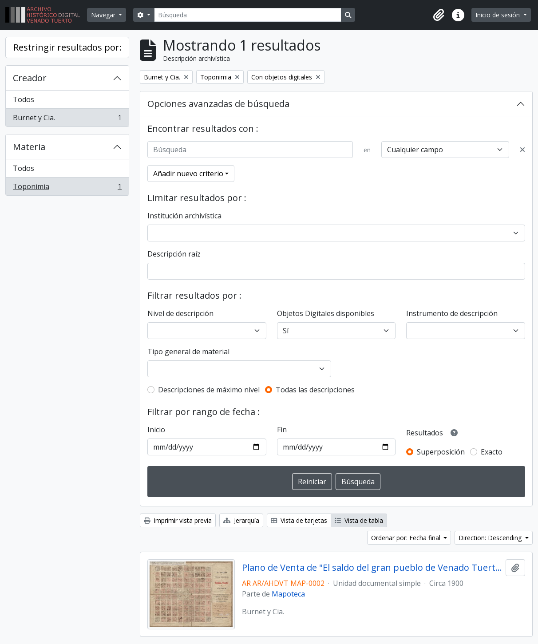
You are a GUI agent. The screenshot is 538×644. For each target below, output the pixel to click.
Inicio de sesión (498, 15)
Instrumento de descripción (452, 313)
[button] (438, 15)
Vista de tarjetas (299, 520)
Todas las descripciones (315, 390)
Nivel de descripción (180, 313)
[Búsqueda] (247, 15)
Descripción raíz (174, 254)
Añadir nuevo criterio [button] (188, 173)
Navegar (104, 15)
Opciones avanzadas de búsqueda (218, 104)
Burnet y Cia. (67, 119)
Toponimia (67, 188)
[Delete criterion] (522, 149)
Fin (282, 430)
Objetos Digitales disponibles (325, 313)
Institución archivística (184, 216)
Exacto (491, 452)
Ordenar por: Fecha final (406, 537)
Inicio (156, 430)
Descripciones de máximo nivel (209, 390)
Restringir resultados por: (67, 47)
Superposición (441, 452)
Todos (23, 99)
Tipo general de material (188, 351)
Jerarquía (241, 520)
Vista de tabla (359, 520)
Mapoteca (288, 594)
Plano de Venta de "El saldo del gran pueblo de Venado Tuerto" (372, 567)
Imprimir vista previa (178, 520)
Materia (29, 147)
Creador (30, 78)
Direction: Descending (491, 537)
